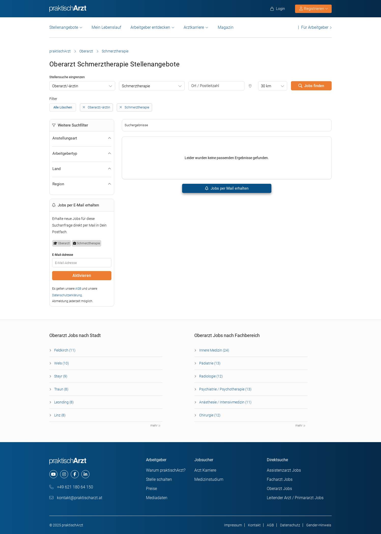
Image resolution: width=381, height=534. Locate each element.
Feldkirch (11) (65, 350)
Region (81, 184)
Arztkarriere (194, 27)
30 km (266, 86)
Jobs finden (311, 85)
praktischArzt (60, 51)
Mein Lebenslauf (106, 27)
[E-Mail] (81, 262)
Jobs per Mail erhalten (226, 188)
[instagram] (64, 474)
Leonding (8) (64, 402)
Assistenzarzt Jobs (284, 470)
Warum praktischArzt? (165, 470)
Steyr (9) (60, 376)
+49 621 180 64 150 (71, 487)
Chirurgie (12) (210, 415)
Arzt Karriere (205, 470)
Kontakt (254, 525)
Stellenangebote (63, 27)
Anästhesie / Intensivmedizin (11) (225, 402)
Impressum (233, 525)
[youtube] (53, 474)
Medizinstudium (208, 479)
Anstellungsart (81, 138)
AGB (78, 288)
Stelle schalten (159, 479)
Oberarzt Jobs (279, 488)
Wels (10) (61, 363)
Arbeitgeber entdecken (150, 27)
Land (81, 168)
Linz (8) (60, 415)
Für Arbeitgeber (314, 27)
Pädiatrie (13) (210, 363)
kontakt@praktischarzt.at (75, 497)
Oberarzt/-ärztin (65, 86)
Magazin (225, 27)
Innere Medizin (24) (214, 350)
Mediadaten (156, 497)
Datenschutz (290, 525)
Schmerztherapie (136, 86)
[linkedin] (85, 474)
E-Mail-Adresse (62, 255)
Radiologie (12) (211, 376)
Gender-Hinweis (318, 525)
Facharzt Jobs (279, 479)
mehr (155, 425)
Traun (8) (61, 389)
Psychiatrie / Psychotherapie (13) (225, 389)
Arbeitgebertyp (81, 153)
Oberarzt (86, 51)
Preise (151, 488)
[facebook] (75, 474)
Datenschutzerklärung (67, 295)
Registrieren (313, 8)
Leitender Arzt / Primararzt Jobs (295, 497)
